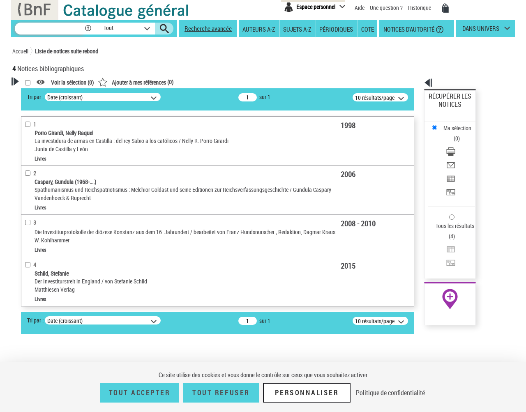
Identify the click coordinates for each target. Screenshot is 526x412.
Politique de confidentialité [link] (390, 392)
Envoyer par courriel (453, 133)
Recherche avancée (208, 28)
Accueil (20, 51)
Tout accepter (140, 392)
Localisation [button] (36, 216)
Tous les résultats (449, 176)
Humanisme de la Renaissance (58, 323)
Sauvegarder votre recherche (64, 127)
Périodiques (336, 29)
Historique (420, 8)
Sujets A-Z (297, 29)
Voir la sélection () (178, 82)
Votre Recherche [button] (46, 95)
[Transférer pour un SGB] (461, 153)
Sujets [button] (29, 270)
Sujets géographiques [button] (48, 284)
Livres (31, 203)
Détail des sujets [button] (41, 298)
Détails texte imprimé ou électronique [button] (52, 186)
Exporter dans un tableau (459, 143)
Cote (367, 29)
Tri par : (141, 97)
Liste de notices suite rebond (66, 51)
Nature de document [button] (46, 157)
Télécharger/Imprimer (454, 123)
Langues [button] (31, 243)
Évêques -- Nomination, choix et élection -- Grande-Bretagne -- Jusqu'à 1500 (67, 339)
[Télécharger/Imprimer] (461, 124)
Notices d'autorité (408, 29)
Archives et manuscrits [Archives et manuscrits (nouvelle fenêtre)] (443, 251)
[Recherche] (49, 29)
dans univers (480, 30)
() (241, 82)
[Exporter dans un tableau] (461, 143)
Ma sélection (444, 109)
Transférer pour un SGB (456, 153)
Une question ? (386, 8)
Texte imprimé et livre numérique (60, 170)
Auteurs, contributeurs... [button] (52, 229)
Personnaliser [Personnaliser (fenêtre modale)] (307, 392)
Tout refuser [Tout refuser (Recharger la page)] (220, 392)
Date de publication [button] (45, 257)
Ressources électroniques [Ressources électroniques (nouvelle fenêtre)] (446, 260)
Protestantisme (41, 311)
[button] (88, 29)
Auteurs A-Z (258, 29)
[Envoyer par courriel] (461, 133)
